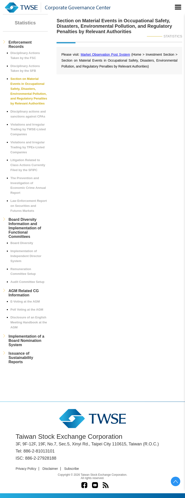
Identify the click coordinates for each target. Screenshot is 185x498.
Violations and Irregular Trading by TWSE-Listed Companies (28, 129)
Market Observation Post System (105, 54)
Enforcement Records (20, 44)
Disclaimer (50, 469)
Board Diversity (21, 243)
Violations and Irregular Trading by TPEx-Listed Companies (27, 147)
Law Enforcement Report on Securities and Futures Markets (28, 206)
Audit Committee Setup (27, 282)
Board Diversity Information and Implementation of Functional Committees (25, 228)
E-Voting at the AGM (25, 301)
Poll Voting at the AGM (26, 309)
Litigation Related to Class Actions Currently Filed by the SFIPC (27, 165)
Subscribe (71, 469)
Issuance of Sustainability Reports (21, 357)
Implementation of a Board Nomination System (26, 340)
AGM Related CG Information (24, 293)
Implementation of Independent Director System (25, 256)
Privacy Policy (26, 469)
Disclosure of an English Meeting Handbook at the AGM (28, 322)
